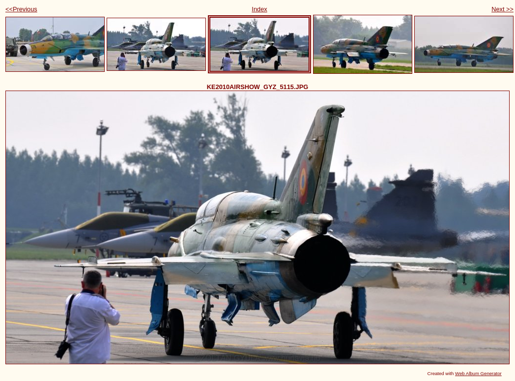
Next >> (502, 9)
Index (259, 9)
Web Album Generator (478, 373)
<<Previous (21, 9)
